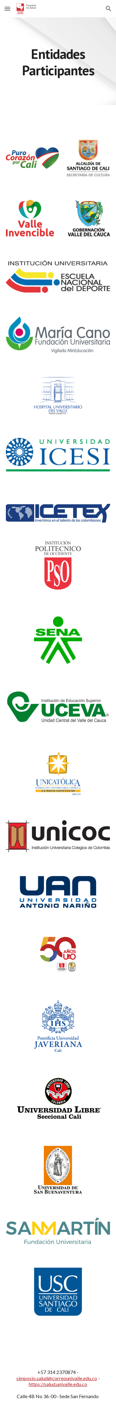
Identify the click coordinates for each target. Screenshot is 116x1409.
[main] (58, 61)
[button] (7, 8)
